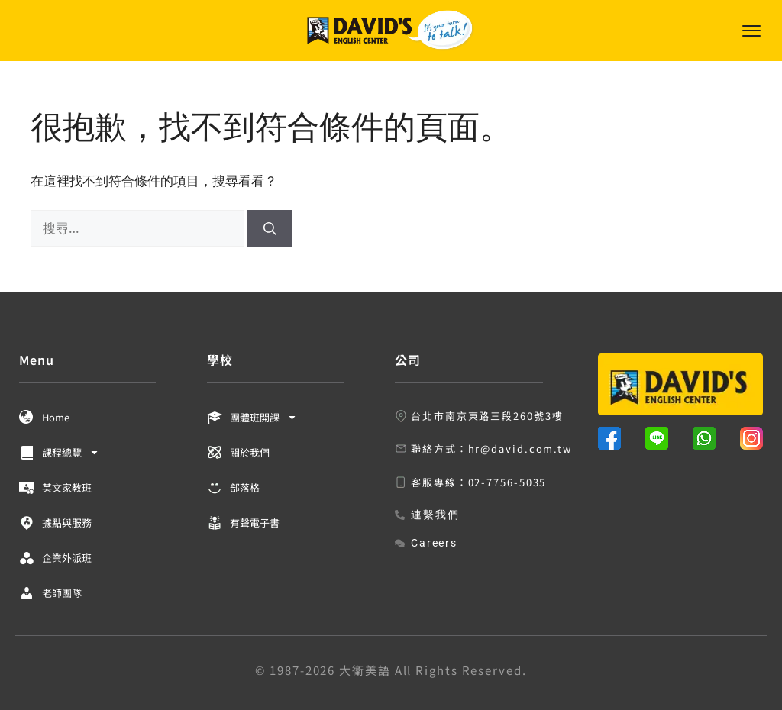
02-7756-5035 (507, 482)
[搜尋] (269, 228)
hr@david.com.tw (520, 448)
